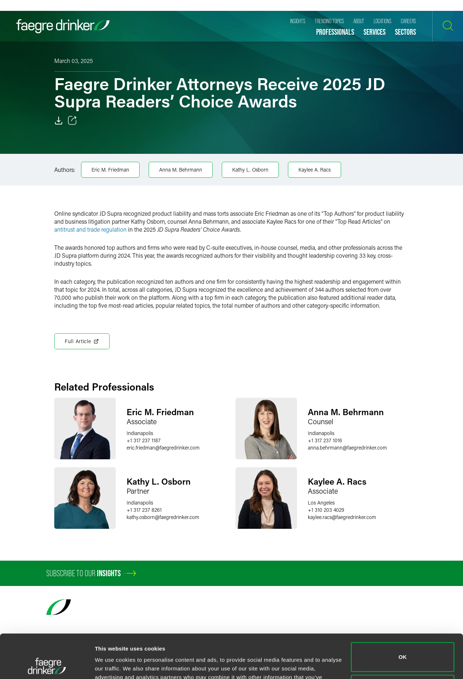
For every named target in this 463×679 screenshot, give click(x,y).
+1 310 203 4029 (326, 509)
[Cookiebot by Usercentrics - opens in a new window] (46, 664)
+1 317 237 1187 (144, 440)
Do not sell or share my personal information (403, 648)
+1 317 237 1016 (325, 440)
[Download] (58, 120)
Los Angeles (321, 502)
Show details (111, 665)
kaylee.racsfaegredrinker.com (342, 517)
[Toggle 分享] (72, 120)
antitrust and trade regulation (90, 229)
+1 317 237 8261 (144, 509)
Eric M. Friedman (110, 169)
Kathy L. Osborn (250, 169)
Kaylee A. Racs (314, 169)
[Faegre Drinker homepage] (63, 26)
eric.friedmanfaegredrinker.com (163, 447)
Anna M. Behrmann (180, 169)
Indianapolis (140, 433)
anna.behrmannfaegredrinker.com (347, 447)
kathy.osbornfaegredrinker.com (163, 517)
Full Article (82, 341)
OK (403, 616)
